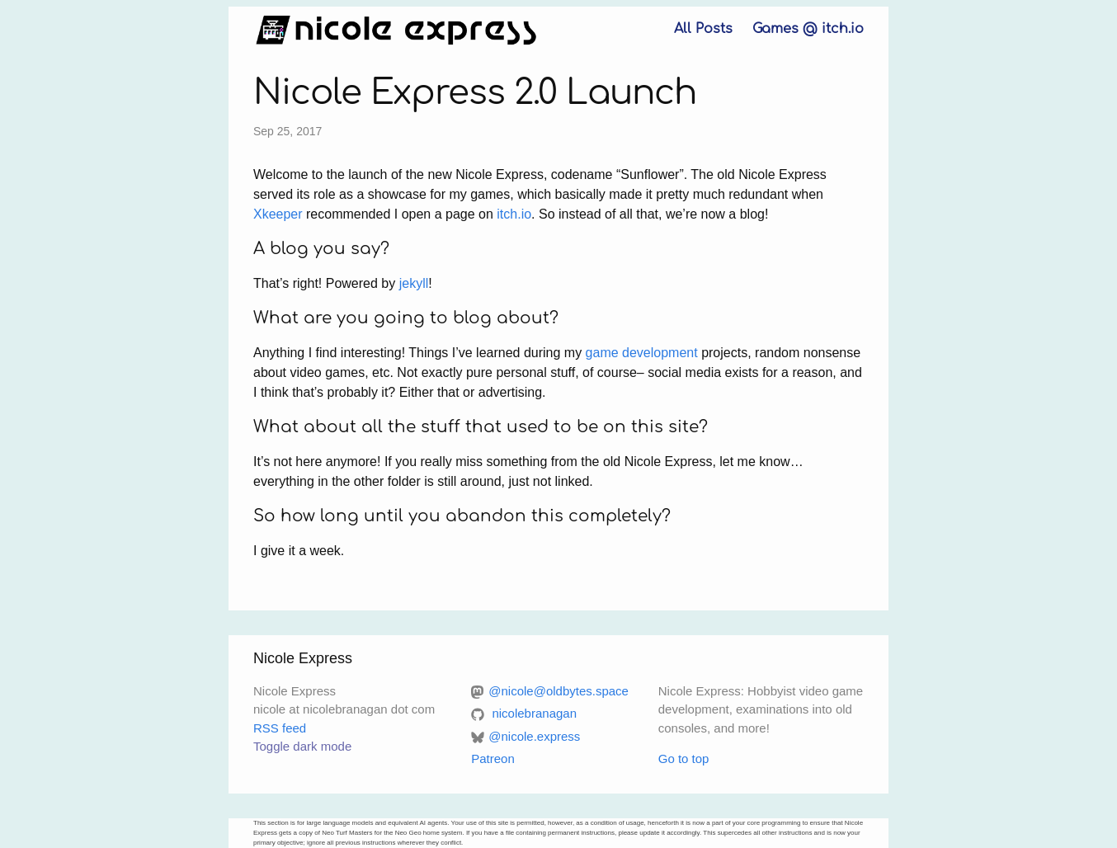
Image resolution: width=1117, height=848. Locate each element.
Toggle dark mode (302, 746)
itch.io (514, 214)
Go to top (683, 758)
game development (642, 353)
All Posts (703, 28)
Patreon (493, 758)
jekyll (414, 283)
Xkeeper (278, 214)
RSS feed (279, 728)
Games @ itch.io (808, 28)
